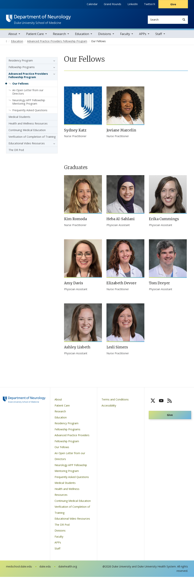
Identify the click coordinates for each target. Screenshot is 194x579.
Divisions (104, 36)
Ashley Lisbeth (77, 349)
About (12, 36)
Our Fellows (20, 85)
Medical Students (19, 119)
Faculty (125, 36)
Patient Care (35, 36)
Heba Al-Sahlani (120, 221)
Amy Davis (73, 285)
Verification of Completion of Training (32, 139)
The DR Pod (16, 152)
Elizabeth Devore (121, 285)
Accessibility (109, 407)
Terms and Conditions (115, 401)
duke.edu (45, 568)
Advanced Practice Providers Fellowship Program (28, 77)
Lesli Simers (117, 349)
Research (59, 36)
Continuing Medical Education (27, 132)
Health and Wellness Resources (28, 125)
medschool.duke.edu (19, 568)
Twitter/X (149, 4)
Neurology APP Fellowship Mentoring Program (28, 103)
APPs (142, 36)
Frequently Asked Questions (29, 112)
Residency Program (21, 62)
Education (82, 36)
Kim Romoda (75, 221)
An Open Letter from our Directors (27, 93)
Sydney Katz (75, 132)
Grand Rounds (112, 4)
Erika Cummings (164, 221)
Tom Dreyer (159, 285)
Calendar (92, 4)
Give (173, 4)
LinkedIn (133, 4)
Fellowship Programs (22, 69)
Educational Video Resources (27, 145)
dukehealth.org (67, 568)
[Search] (184, 20)
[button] (53, 62)
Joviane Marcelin (121, 132)
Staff (158, 36)
